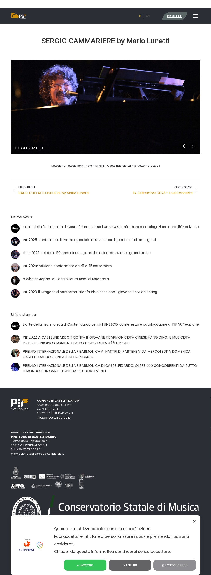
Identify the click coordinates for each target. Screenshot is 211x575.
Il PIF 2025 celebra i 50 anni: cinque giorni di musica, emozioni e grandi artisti (87, 252)
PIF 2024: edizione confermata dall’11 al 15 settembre (67, 265)
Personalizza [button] (175, 565)
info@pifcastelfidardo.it (53, 417)
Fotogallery (75, 166)
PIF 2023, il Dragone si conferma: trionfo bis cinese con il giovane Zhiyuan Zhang (90, 291)
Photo (88, 166)
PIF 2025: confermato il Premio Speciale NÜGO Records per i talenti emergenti (89, 239)
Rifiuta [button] (130, 565)
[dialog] (106, 545)
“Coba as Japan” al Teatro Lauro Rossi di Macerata (66, 278)
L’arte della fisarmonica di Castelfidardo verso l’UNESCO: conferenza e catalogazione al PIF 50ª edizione (111, 226)
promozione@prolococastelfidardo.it (37, 454)
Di (113, 166)
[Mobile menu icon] (195, 15)
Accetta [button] (85, 565)
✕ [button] (194, 521)
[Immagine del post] (15, 228)
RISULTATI (174, 16)
